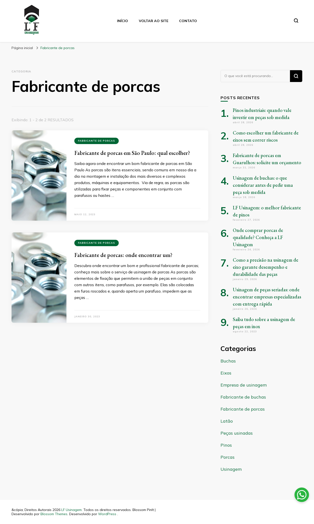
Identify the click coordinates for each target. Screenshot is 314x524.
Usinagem (231, 469)
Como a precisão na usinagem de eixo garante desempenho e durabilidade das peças (265, 267)
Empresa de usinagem (244, 385)
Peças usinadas (237, 433)
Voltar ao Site (153, 21)
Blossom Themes (53, 514)
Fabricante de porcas (96, 140)
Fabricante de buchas (243, 397)
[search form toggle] (296, 20)
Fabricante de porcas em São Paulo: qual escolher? (132, 153)
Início (122, 21)
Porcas (228, 457)
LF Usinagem (71, 510)
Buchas (228, 361)
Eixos (226, 373)
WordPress (107, 514)
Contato (188, 21)
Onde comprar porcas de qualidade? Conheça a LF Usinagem (258, 237)
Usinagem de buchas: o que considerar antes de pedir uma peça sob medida (263, 185)
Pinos (226, 445)
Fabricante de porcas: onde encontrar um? (123, 255)
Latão (227, 421)
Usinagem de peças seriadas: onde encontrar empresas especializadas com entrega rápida (267, 296)
